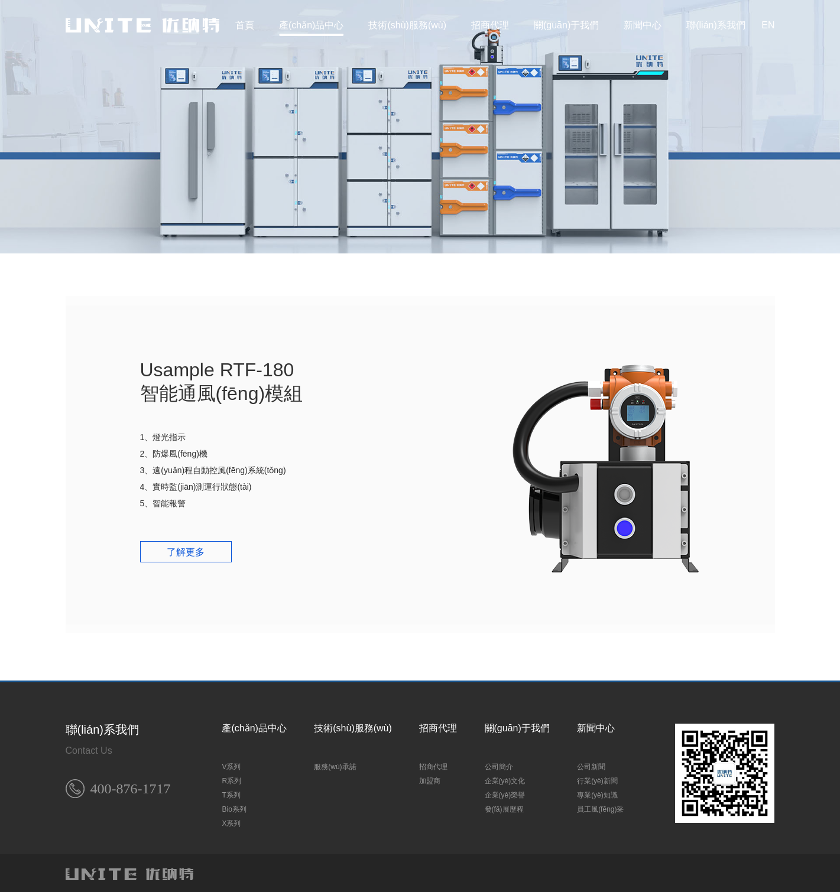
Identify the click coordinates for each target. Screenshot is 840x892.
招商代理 (490, 25)
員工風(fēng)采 (600, 806)
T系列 (231, 791)
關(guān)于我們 (566, 25)
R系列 (231, 777)
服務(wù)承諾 (335, 763)
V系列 (231, 763)
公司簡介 (499, 763)
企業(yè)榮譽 (505, 791)
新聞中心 (642, 25)
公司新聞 (591, 763)
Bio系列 (234, 806)
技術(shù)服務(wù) (407, 25)
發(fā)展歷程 (504, 806)
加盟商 (429, 777)
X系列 (231, 820)
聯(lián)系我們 (715, 25)
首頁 (244, 25)
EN (767, 25)
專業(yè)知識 (597, 791)
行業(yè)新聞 (597, 777)
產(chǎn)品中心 (311, 25)
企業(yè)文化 (505, 777)
